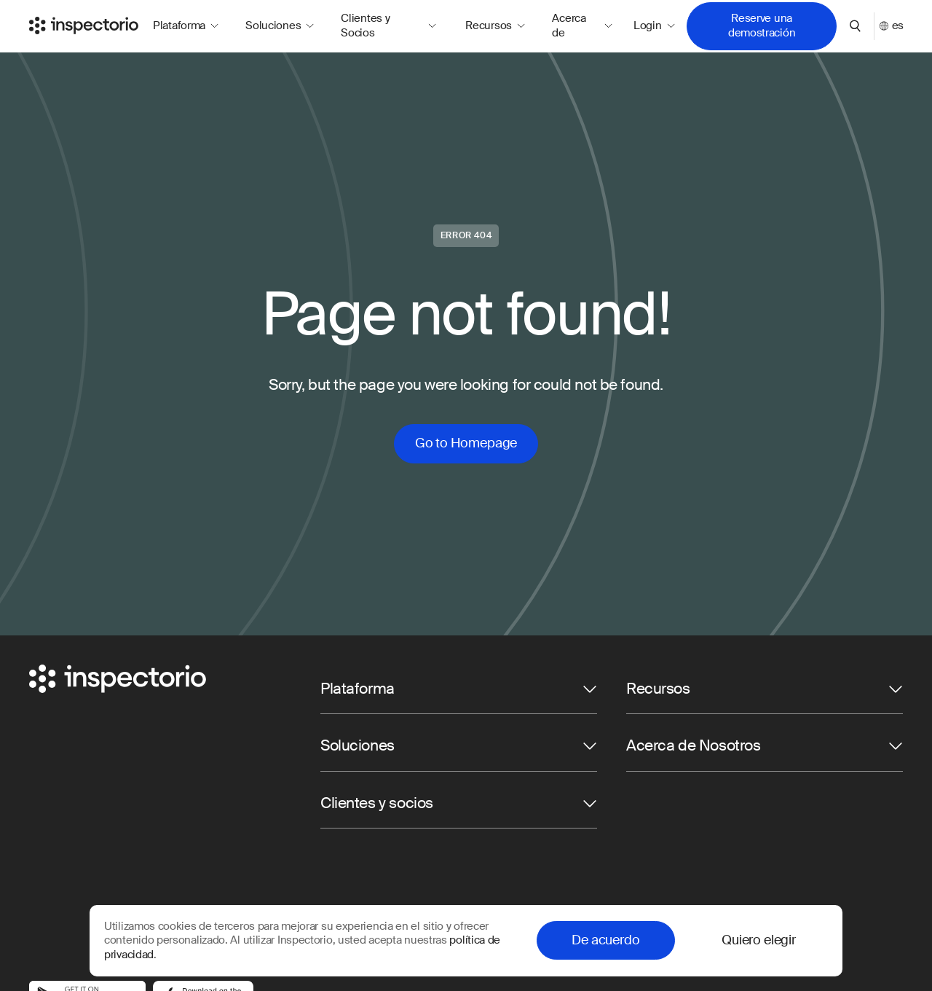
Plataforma (185, 25)
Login (653, 26)
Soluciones (279, 25)
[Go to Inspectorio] (83, 25)
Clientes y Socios (388, 25)
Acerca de (582, 25)
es (891, 26)
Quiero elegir (759, 940)
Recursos (495, 25)
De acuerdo (605, 940)
